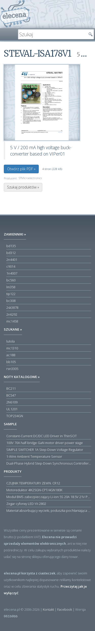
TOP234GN (14, 416)
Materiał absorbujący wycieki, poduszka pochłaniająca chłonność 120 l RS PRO (48, 510)
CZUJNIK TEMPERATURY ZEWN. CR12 (33, 483)
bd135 (11, 246)
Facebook (64, 609)
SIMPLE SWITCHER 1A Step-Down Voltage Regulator (44, 449)
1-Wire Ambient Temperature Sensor (34, 456)
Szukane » (13, 329)
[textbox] (52, 34)
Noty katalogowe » (22, 376)
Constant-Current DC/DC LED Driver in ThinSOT (41, 436)
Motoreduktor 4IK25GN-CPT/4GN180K (34, 490)
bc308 (10, 300)
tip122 (10, 294)
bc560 (10, 280)
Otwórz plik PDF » (21, 168)
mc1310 (12, 348)
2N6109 (11, 402)
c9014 (10, 266)
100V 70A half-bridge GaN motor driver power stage (44, 442)
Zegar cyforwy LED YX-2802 (26, 503)
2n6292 (11, 314)
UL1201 (11, 409)
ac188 (10, 355)
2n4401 (11, 259)
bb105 (11, 362)
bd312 (11, 252)
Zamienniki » (15, 234)
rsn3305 (12, 368)
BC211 (11, 388)
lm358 (10, 287)
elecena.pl (15, 14)
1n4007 (11, 273)
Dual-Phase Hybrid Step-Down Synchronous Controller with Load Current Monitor (48, 463)
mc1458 (12, 321)
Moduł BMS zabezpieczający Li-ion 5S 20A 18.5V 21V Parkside (48, 496)
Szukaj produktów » (23, 187)
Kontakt (48, 609)
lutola (10, 341)
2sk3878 (12, 307)
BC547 (11, 395)
